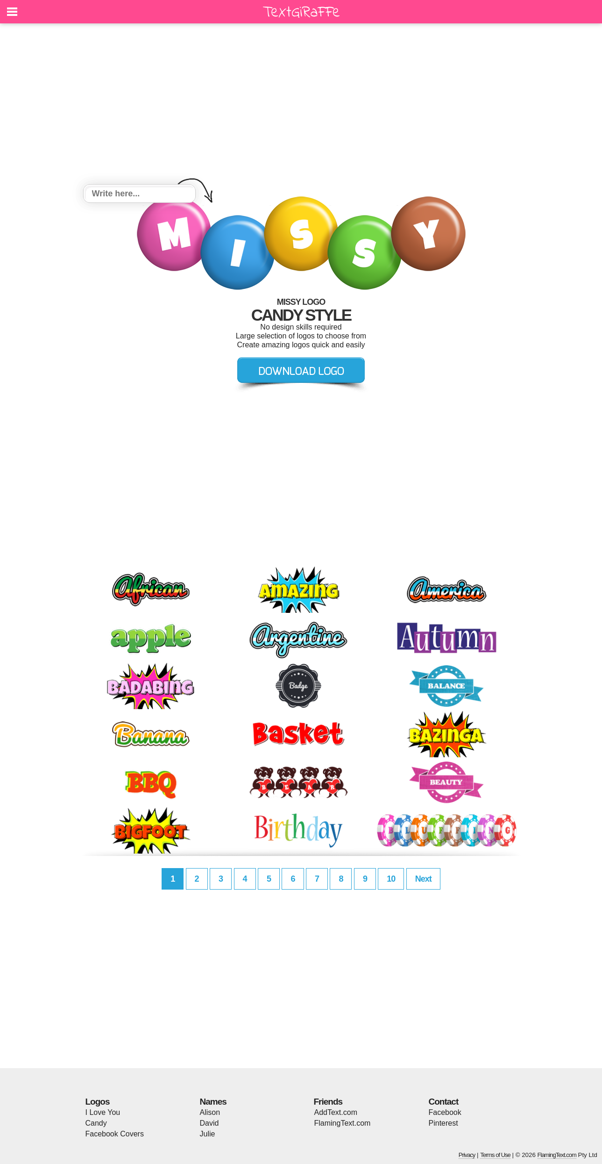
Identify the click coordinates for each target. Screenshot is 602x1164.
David (209, 1123)
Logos (97, 1102)
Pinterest (443, 1123)
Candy (96, 1123)
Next (423, 879)
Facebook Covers (114, 1134)
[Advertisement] (301, 105)
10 (391, 879)
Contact (444, 1102)
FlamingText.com (342, 1123)
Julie (207, 1134)
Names (213, 1102)
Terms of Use (495, 1154)
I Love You (102, 1112)
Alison (210, 1112)
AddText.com (335, 1112)
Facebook (445, 1112)
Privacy (467, 1154)
